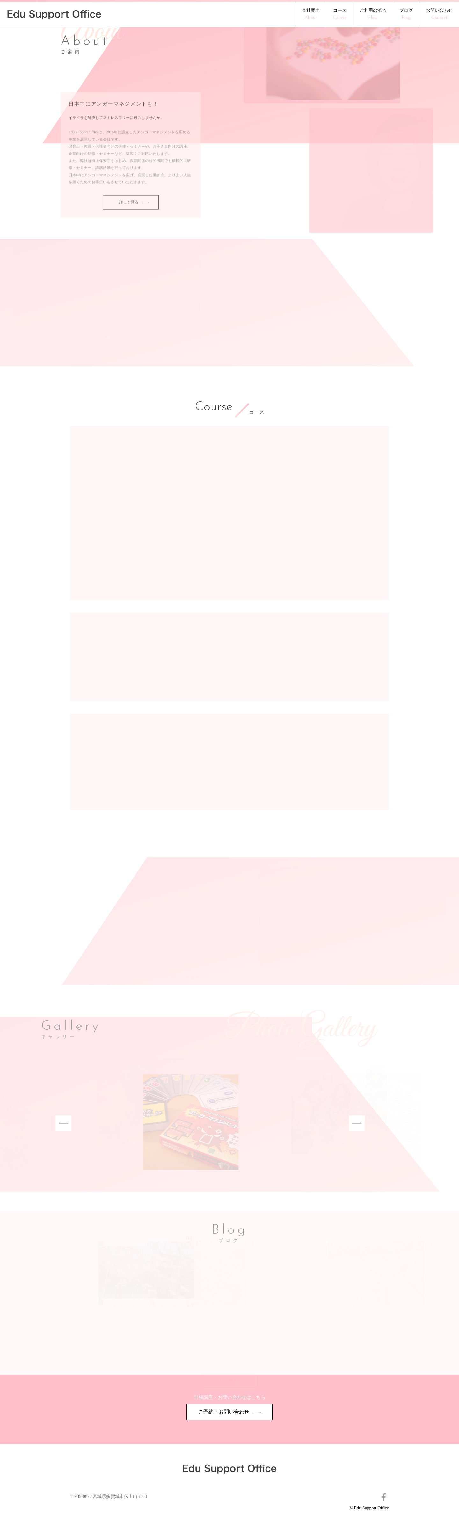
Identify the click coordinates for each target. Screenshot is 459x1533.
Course (213, 407)
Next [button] (351, 1123)
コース (339, 14)
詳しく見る (134, 206)
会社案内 (311, 14)
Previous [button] (58, 1123)
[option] (180, 1123)
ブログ (406, 14)
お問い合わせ (439, 14)
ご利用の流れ (373, 14)
